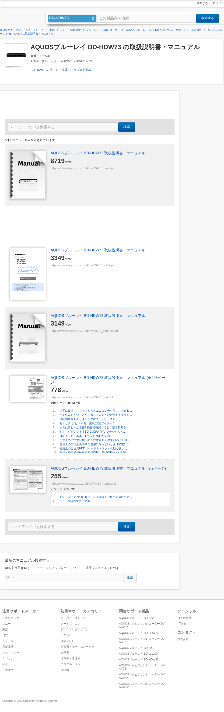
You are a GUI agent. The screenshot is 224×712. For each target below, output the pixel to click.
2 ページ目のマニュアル (75, 501)
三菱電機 (8, 646)
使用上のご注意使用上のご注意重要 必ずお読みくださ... (95, 440)
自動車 (65, 652)
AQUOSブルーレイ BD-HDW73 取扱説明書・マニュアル (98, 153)
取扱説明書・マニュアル (14, 29)
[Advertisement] (205, 160)
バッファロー (10, 652)
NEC (5, 664)
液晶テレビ (68, 641)
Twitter (183, 623)
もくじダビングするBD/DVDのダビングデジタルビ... (93, 431)
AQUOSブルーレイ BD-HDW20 (138, 633)
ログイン (218, 3)
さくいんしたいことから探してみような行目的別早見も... (96, 415)
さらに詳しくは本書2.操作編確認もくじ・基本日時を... (94, 427)
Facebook (185, 618)
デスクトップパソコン (75, 629)
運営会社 (183, 639)
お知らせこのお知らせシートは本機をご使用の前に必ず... (96, 497)
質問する (202, 3)
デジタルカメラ (70, 664)
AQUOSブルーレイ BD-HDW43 (138, 659)
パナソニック (10, 618)
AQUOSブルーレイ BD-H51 (136, 647)
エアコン (66, 635)
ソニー (6, 623)
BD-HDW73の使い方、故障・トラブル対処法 (61, 70)
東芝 (5, 629)
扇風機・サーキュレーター (77, 646)
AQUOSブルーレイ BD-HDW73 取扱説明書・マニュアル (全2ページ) (108, 468)
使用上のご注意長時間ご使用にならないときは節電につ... (96, 444)
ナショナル (9, 658)
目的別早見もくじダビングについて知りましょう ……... (95, 419)
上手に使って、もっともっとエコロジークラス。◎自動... (96, 410)
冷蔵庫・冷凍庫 (70, 658)
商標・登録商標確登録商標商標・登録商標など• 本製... (94, 452)
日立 (5, 635)
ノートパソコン (70, 623)
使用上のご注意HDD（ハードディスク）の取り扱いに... (95, 448)
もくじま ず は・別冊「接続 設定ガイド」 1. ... (89, 423)
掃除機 (65, 670)
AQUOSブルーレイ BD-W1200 (138, 653)
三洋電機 (8, 670)
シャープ (8, 641)
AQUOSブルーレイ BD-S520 (137, 618)
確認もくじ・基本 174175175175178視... (86, 436)
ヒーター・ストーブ (73, 618)
